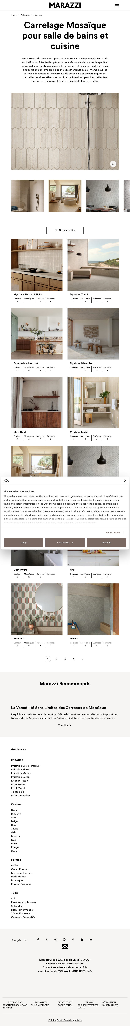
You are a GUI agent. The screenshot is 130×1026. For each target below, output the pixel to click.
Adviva (78, 1020)
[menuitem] (16, 940)
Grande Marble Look (26, 363)
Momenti (19, 639)
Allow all (106, 542)
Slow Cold (20, 432)
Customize (65, 542)
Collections (26, 16)
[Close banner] (125, 480)
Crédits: (52, 1020)
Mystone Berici (79, 432)
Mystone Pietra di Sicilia (28, 295)
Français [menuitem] (16, 940)
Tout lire (65, 725)
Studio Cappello (65, 1020)
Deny (24, 542)
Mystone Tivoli (79, 295)
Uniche (74, 639)
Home (13, 16)
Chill (72, 570)
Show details (113, 532)
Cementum (20, 570)
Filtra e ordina (65, 230)
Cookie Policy (87, 522)
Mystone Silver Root (82, 363)
